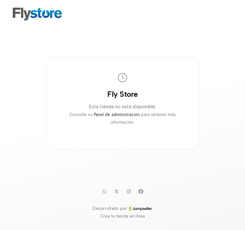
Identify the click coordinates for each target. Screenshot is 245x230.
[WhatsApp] (104, 191)
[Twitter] (116, 191)
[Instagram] (128, 191)
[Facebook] (140, 191)
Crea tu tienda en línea (122, 216)
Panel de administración (117, 114)
